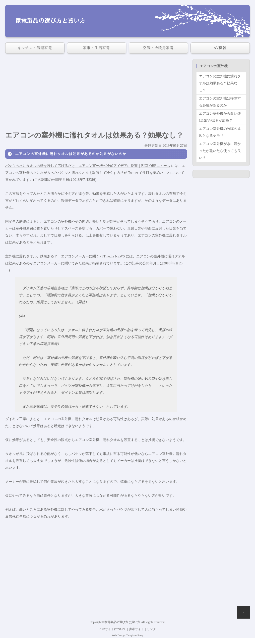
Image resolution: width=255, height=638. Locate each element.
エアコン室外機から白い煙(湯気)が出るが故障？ (220, 117)
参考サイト (136, 629)
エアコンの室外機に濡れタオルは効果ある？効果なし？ (220, 83)
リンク (151, 629)
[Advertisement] (96, 93)
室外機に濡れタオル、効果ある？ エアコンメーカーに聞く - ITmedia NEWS (65, 256)
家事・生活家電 (96, 48)
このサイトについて (112, 629)
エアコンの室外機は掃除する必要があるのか (220, 102)
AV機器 (220, 48)
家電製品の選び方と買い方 (122, 622)
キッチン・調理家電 (35, 48)
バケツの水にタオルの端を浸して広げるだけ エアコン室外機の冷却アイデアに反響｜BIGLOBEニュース (87, 166)
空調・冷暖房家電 (158, 48)
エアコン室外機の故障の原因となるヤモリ (220, 132)
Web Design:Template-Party (127, 635)
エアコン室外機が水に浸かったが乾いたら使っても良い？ (220, 151)
